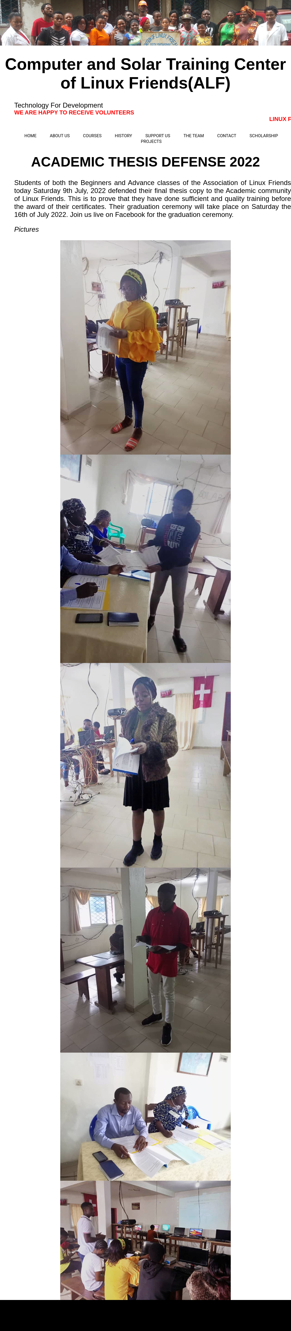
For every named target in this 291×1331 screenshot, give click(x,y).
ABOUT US (60, 135)
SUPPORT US (157, 135)
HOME (30, 135)
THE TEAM (194, 135)
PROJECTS (151, 141)
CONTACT (226, 135)
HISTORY (123, 135)
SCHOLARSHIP (264, 135)
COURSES (92, 135)
